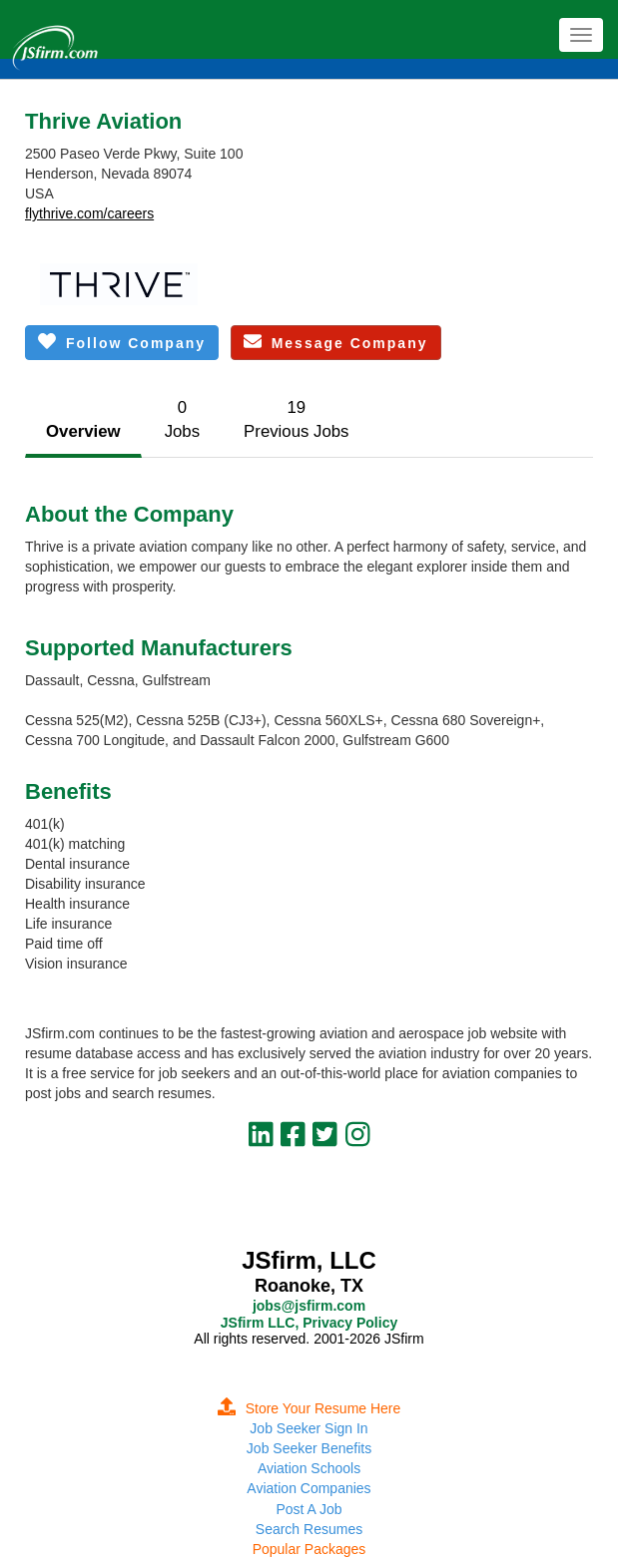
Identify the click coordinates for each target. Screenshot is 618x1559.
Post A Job (308, 1509)
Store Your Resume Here (309, 1408)
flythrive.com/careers (89, 213)
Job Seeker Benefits (309, 1448)
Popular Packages (309, 1549)
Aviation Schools (309, 1468)
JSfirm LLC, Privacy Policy (309, 1323)
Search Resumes (309, 1529)
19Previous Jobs (296, 419)
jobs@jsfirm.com (309, 1306)
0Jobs (182, 419)
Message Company (336, 341)
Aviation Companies (308, 1488)
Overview (83, 431)
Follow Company (122, 341)
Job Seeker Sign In (308, 1428)
